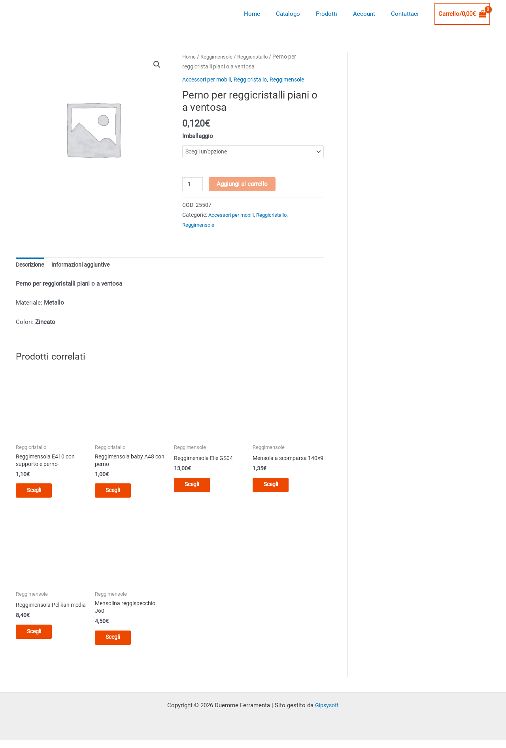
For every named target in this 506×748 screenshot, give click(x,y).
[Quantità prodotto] (193, 185)
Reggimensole (219, 56)
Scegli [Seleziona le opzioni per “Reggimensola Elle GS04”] (198, 486)
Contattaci (407, 13)
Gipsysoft (327, 711)
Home (270, 13)
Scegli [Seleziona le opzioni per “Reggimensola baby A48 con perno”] (119, 493)
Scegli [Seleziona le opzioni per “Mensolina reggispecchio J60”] (119, 642)
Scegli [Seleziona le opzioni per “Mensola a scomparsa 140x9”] (276, 493)
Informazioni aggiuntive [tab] (85, 265)
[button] (157, 65)
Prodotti (336, 13)
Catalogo (302, 13)
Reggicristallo (257, 56)
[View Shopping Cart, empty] (462, 14)
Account (370, 13)
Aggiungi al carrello (242, 184)
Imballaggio (197, 136)
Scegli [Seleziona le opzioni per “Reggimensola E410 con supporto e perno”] (40, 493)
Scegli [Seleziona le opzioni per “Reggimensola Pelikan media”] (40, 642)
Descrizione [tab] (31, 265)
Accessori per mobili (209, 79)
